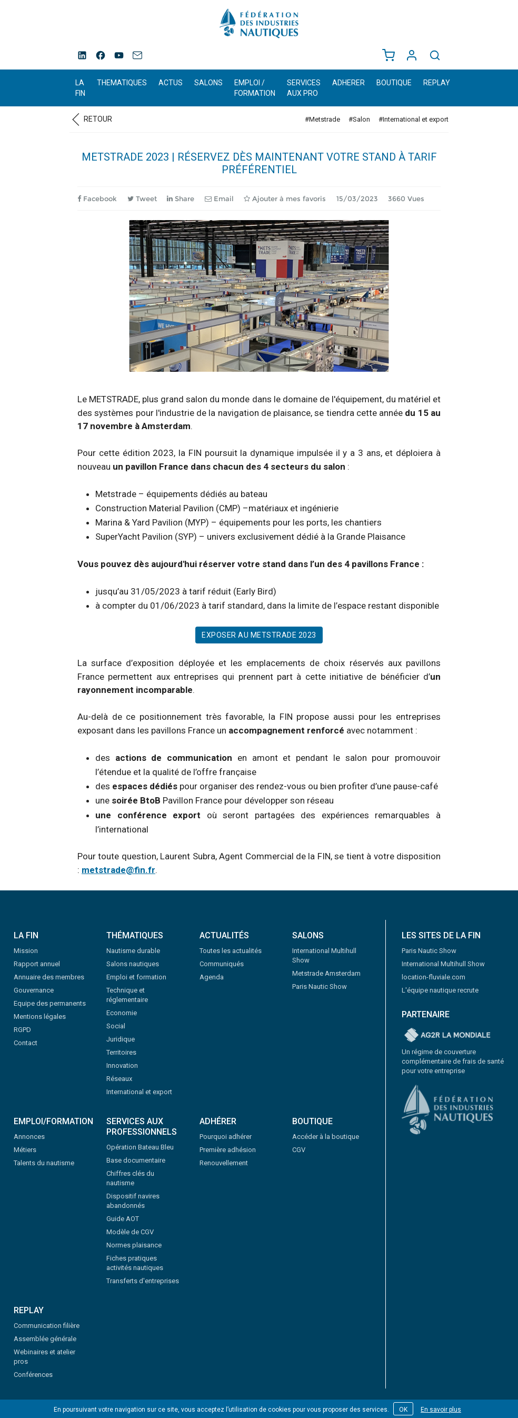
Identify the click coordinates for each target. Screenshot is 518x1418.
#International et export (413, 119)
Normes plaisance (134, 1245)
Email (219, 198)
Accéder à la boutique (325, 1137)
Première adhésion (228, 1150)
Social (115, 1026)
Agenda (212, 977)
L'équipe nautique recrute (440, 990)
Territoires (121, 1052)
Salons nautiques (132, 964)
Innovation (122, 1065)
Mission (26, 951)
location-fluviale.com (433, 977)
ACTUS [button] (170, 82)
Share (180, 198)
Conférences (33, 1375)
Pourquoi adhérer (226, 1137)
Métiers (25, 1150)
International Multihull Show (443, 964)
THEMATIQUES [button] (122, 82)
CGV (298, 1150)
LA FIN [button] (80, 87)
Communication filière (46, 1326)
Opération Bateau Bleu (140, 1147)
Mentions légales (40, 1016)
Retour (90, 119)
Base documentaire (135, 1160)
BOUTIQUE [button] (394, 82)
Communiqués (222, 964)
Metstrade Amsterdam (326, 973)
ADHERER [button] (348, 82)
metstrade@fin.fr (118, 870)
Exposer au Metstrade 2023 (259, 635)
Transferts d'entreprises (142, 1281)
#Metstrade (322, 119)
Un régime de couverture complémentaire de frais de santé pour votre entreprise (453, 1061)
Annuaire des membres (49, 977)
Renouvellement (224, 1163)
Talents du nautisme (44, 1163)
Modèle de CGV (130, 1232)
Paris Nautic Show (319, 986)
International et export (139, 1092)
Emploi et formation (136, 977)
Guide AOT (122, 1219)
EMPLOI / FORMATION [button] (254, 87)
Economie (121, 1013)
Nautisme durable (133, 951)
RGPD (22, 1030)
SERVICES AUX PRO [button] (304, 87)
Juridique (120, 1039)
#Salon (359, 119)
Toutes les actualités (231, 951)
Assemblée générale (45, 1339)
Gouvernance (34, 990)
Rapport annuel (37, 964)
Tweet (142, 198)
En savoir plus (441, 1409)
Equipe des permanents (50, 1003)
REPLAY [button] (436, 82)
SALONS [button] (208, 82)
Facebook (97, 198)
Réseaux (119, 1079)
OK (403, 1409)
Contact (25, 1043)
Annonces (29, 1137)
